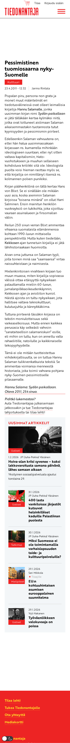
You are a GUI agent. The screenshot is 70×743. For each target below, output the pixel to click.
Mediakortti (14, 722)
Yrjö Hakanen (36, 613)
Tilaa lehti (13, 700)
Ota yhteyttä (15, 714)
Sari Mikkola (36, 572)
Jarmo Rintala (41, 88)
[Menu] (61, 11)
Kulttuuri (13, 82)
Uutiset (15, 450)
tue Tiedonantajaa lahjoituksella (29, 409)
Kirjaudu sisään (53, 3)
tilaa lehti (37, 412)
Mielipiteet (17, 581)
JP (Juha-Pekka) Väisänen (35, 457)
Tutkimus (16, 545)
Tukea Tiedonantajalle (22, 707)
